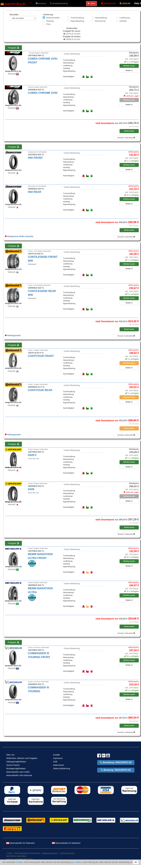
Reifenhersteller (53, 18)
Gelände (123, 21)
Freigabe (13, 48)
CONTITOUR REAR (40, 390)
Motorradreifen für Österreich (20, 843)
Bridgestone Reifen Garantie (19, 236)
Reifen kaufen (129, 66)
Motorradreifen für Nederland (66, 843)
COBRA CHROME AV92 (43, 92)
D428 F (32, 455)
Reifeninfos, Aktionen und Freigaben (21, 758)
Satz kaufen (129, 131)
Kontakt (56, 755)
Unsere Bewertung (72, 54)
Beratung (41, 3)
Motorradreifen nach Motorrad (19, 775)
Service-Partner (13, 765)
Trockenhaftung (77, 18)
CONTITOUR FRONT (41, 355)
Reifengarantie (13, 335)
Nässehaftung (101, 18)
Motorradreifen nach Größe (18, 772)
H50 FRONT (35, 157)
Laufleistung (124, 18)
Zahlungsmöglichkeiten (16, 762)
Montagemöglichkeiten (16, 768)
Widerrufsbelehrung (61, 768)
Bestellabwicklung (59, 3)
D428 (31, 489)
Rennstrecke (100, 21)
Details (129, 70)
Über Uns (10, 755)
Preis (48, 24)
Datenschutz (58, 765)
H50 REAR (34, 191)
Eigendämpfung (77, 21)
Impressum (58, 758)
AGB (55, 762)
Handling (50, 21)
